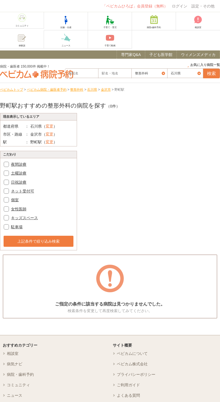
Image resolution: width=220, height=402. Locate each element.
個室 (15, 200)
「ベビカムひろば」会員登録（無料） (135, 6)
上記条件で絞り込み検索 (38, 241)
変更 (49, 126)
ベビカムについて (132, 353)
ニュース (14, 395)
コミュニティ (18, 385)
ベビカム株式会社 (132, 364)
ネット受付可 (22, 191)
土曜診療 (18, 173)
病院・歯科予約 (20, 374)
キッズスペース (24, 218)
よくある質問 (128, 395)
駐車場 (17, 227)
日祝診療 (18, 182)
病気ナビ (14, 364)
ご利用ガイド (128, 385)
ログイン (179, 6)
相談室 (12, 353)
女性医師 (18, 209)
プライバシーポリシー (136, 374)
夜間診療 (18, 164)
